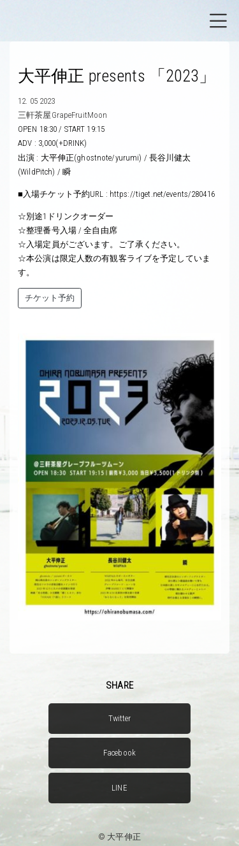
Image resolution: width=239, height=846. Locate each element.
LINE (119, 787)
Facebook (119, 752)
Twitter (119, 718)
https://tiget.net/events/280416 (162, 194)
